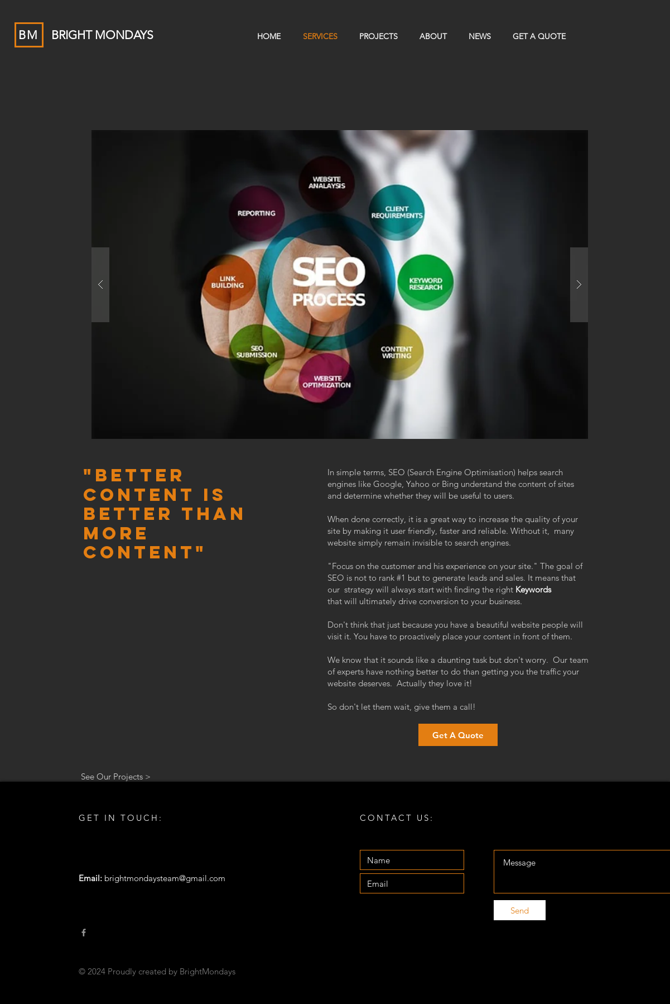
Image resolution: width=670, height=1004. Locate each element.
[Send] (520, 910)
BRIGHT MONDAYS (102, 35)
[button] (339, 284)
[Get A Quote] (458, 735)
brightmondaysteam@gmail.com (164, 878)
